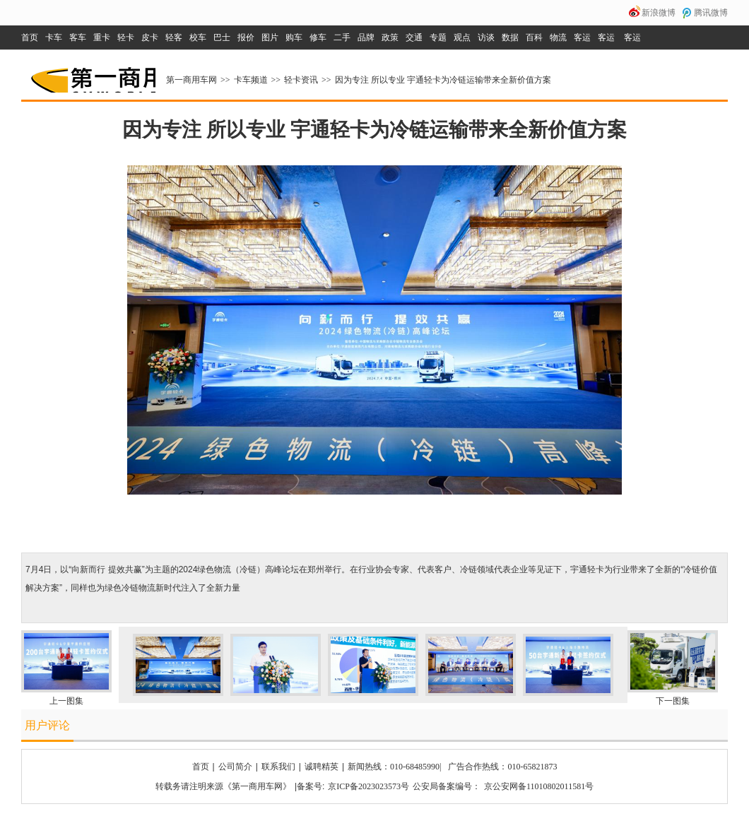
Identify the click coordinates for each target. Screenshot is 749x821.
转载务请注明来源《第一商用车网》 (223, 786)
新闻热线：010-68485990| (394, 767)
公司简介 (235, 767)
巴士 (221, 37)
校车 (197, 37)
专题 (438, 37)
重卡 (101, 37)
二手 (342, 37)
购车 (293, 37)
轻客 (173, 37)
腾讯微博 (711, 13)
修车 (317, 37)
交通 (414, 37)
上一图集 (66, 701)
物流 (558, 37)
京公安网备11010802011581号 (539, 786)
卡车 (53, 37)
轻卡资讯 (301, 80)
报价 (245, 37)
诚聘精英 (321, 767)
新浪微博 (659, 13)
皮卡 (149, 37)
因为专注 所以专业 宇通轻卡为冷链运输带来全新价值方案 (443, 80)
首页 (29, 37)
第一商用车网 (91, 75)
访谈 (486, 37)
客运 (582, 37)
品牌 (366, 37)
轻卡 (125, 37)
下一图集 (673, 701)
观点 (462, 37)
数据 (510, 37)
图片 (269, 37)
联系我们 (278, 767)
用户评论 (47, 725)
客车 (77, 37)
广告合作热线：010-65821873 (502, 767)
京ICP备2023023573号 (368, 786)
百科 (534, 37)
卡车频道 (251, 80)
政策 (390, 37)
